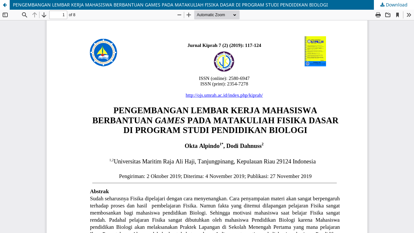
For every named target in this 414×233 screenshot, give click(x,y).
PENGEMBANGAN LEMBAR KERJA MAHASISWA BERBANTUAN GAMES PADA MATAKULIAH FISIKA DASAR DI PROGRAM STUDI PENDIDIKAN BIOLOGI (170, 5)
